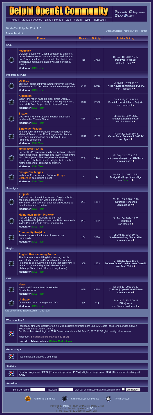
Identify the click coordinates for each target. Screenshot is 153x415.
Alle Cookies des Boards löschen (21, 310)
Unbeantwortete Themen (118, 31)
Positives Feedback (125, 60)
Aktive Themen (139, 31)
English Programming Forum (37, 254)
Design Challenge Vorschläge (126, 177)
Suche (129, 16)
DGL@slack (125, 303)
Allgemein (25, 95)
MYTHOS (125, 62)
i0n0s (126, 224)
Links (48, 19)
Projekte (24, 194)
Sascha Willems (126, 306)
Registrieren (137, 12)
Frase (125, 180)
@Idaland (126, 221)
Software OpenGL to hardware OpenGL (126, 263)
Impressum (99, 19)
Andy (22, 374)
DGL (8, 44)
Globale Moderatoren (60, 341)
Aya (126, 139)
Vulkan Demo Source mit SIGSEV (125, 136)
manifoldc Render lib (126, 202)
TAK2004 (126, 266)
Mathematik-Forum (31, 149)
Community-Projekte (32, 232)
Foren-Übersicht (14, 33)
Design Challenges (31, 172)
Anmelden (121, 12)
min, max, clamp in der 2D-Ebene (126, 158)
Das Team (45, 310)
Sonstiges (12, 188)
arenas (126, 105)
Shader (23, 113)
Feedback (25, 50)
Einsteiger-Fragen (30, 128)
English (10, 248)
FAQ (119, 16)
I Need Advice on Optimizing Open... (125, 86)
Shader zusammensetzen (125, 118)
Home (57, 19)
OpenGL (24, 80)
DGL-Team (38, 68)
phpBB (66, 406)
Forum (78, 19)
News (22, 284)
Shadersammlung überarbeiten (125, 237)
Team (67, 19)
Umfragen (25, 299)
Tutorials (25, 19)
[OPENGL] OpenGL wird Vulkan (125, 289)
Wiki (87, 19)
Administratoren (39, 341)
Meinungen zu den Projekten (37, 214)
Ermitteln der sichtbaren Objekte (125, 102)
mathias (126, 161)
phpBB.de (91, 408)
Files (14, 19)
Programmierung (16, 74)
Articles (37, 19)
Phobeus (125, 88)
